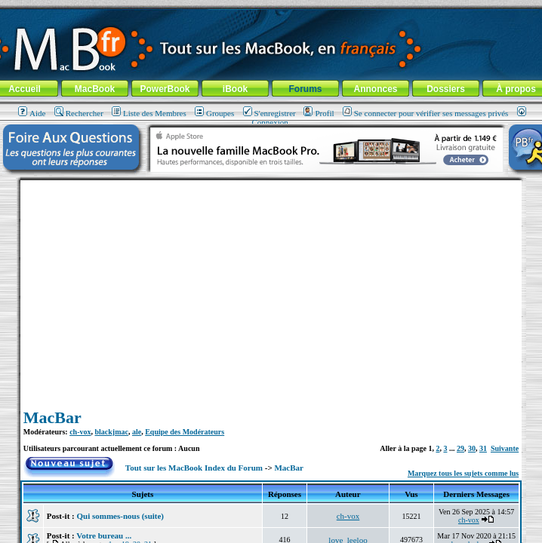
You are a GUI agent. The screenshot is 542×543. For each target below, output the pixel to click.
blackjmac (111, 432)
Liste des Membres (149, 113)
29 (460, 448)
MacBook (95, 89)
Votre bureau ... (103, 535)
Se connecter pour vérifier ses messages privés (426, 113)
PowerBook (164, 89)
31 (483, 448)
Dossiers (446, 89)
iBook (235, 89)
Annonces (375, 89)
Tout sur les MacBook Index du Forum (194, 467)
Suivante (505, 448)
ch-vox (80, 432)
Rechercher (78, 113)
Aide (31, 113)
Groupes (214, 113)
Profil (318, 113)
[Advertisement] (271, 285)
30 (472, 448)
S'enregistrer (269, 113)
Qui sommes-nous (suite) (121, 515)
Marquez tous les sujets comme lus (463, 473)
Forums (305, 89)
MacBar (52, 417)
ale (136, 432)
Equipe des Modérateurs (184, 432)
